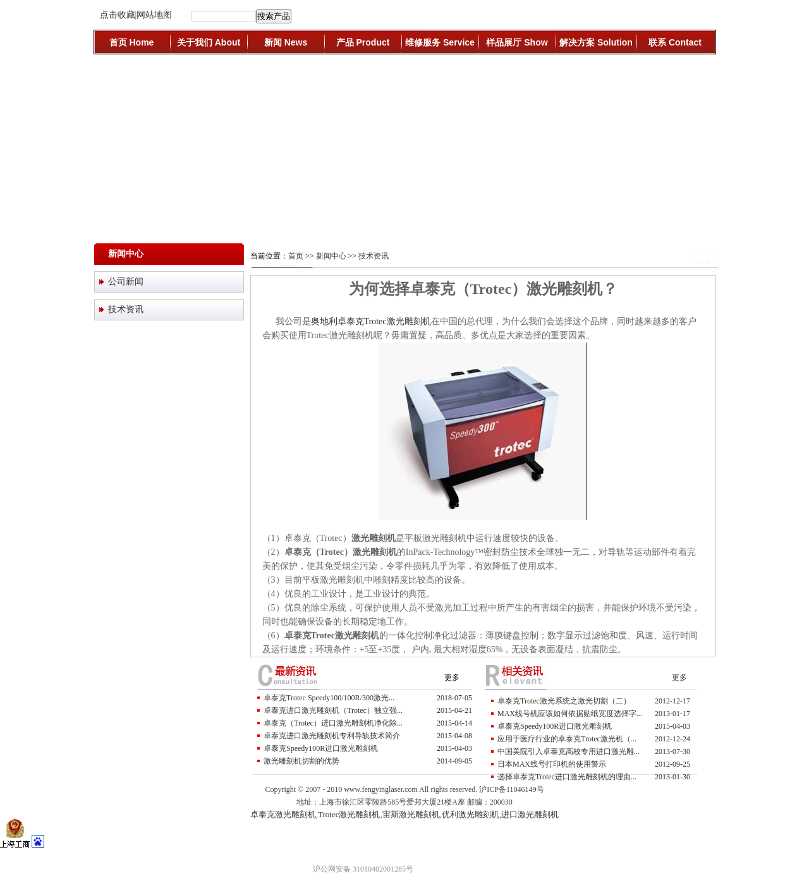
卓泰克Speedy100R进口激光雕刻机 (321, 748)
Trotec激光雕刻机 (349, 814)
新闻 (285, 42)
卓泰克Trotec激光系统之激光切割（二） (564, 700)
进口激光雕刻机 (530, 814)
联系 (675, 42)
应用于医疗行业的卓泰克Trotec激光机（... (566, 738)
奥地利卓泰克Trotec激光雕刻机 (371, 321)
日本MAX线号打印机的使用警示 (551, 764)
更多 (451, 677)
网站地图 (154, 15)
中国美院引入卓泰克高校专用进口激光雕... (568, 751)
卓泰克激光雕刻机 (283, 814)
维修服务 (440, 42)
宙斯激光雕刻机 (411, 814)
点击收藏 (117, 15)
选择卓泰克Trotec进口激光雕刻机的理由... (566, 776)
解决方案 (596, 42)
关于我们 (208, 42)
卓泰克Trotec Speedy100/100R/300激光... (329, 697)
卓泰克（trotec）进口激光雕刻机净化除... (333, 723)
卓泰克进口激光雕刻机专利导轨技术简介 (332, 735)
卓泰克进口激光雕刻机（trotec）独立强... (333, 710)
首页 (131, 42)
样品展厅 (516, 42)
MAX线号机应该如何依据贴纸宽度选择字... (569, 713)
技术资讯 (125, 309)
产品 (363, 42)
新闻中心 (331, 256)
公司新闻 (125, 281)
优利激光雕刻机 (470, 814)
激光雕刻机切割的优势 (301, 761)
